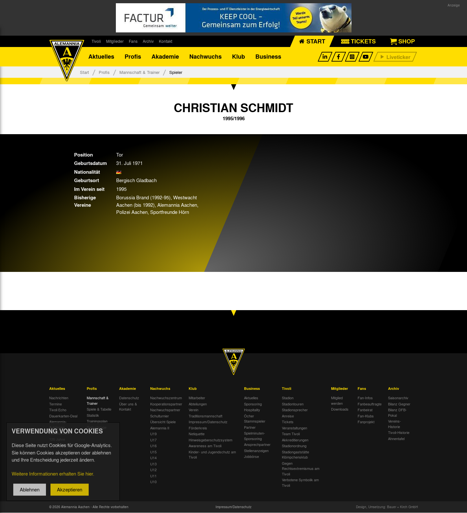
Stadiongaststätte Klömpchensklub (295, 454)
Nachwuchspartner (165, 410)
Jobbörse (251, 456)
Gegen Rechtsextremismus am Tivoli (300, 468)
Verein (193, 410)
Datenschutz (129, 398)
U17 (153, 439)
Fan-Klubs (366, 415)
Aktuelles (101, 56)
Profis (133, 56)
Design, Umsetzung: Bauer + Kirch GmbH (387, 507)
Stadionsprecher (295, 410)
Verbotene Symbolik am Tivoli (300, 482)
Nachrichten (58, 398)
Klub (238, 56)
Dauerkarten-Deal (63, 415)
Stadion (288, 398)
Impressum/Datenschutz (208, 422)
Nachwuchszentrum (166, 398)
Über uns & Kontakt (128, 406)
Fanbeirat (365, 410)
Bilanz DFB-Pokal (397, 412)
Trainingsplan (97, 421)
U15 (153, 451)
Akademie (165, 56)
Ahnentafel (396, 438)
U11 (153, 475)
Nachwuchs (205, 56)
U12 (153, 469)
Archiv (148, 41)
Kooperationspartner (166, 403)
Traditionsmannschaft (205, 415)
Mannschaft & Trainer (139, 72)
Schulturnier (159, 415)
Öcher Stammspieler (254, 418)
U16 (153, 446)
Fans (133, 41)
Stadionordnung (294, 446)
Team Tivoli (291, 434)
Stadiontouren (293, 403)
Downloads (340, 409)
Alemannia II (159, 427)
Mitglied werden (337, 400)
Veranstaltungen (294, 427)
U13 (153, 463)
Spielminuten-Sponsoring (254, 436)
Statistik (93, 415)
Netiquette (197, 434)
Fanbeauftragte (370, 403)
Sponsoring (253, 403)
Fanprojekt (366, 422)
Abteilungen (198, 403)
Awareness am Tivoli (205, 446)
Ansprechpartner (257, 444)
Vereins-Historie (394, 424)
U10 (153, 481)
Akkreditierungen (295, 439)
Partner (250, 427)
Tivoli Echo (57, 410)
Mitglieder (115, 41)
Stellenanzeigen (256, 450)
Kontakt (165, 41)
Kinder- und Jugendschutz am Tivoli (212, 454)
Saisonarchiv (398, 398)
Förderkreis (198, 427)
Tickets (288, 422)
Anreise (288, 415)
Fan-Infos (365, 398)
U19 (153, 434)
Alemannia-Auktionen (58, 424)
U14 (153, 458)
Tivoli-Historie (398, 432)
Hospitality (252, 410)
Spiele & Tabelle (99, 409)
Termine (55, 403)
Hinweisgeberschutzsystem (210, 439)
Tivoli (96, 41)
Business (268, 56)
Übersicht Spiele (163, 422)
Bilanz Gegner (399, 403)
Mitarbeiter (197, 398)
